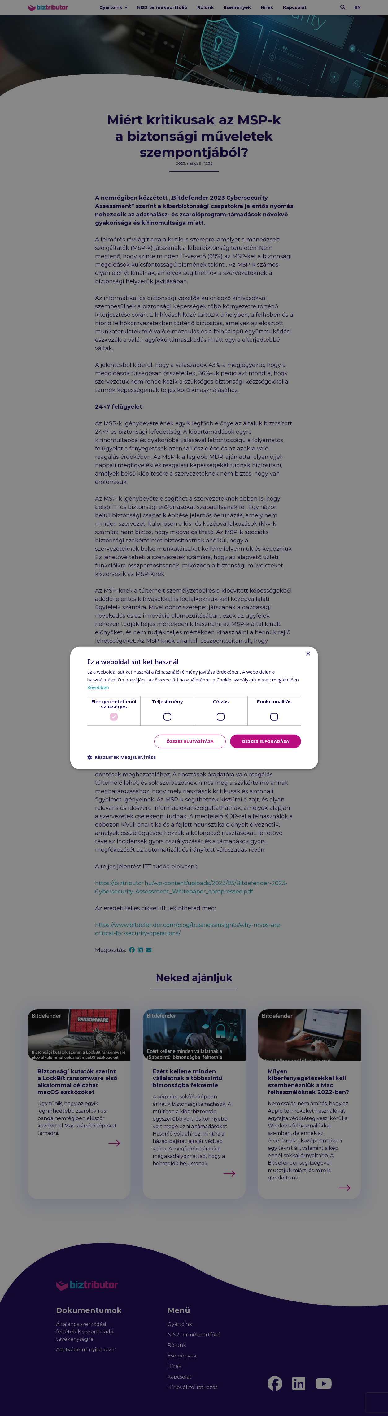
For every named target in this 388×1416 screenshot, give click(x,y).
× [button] (308, 654)
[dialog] (194, 708)
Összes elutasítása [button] (190, 741)
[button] (121, 757)
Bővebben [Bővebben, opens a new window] (98, 687)
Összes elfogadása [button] (265, 741)
